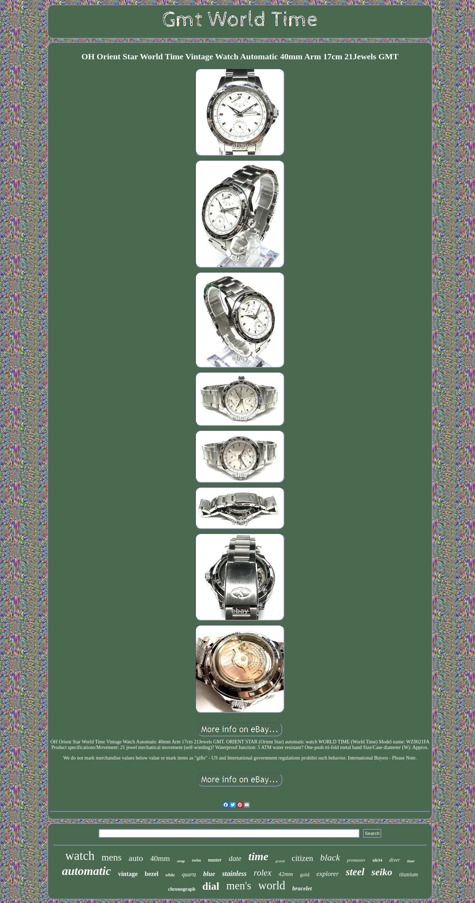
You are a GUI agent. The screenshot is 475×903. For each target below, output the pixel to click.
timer (411, 861)
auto (135, 858)
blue (209, 873)
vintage (128, 873)
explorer (327, 873)
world (271, 885)
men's (238, 885)
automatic (86, 870)
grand (279, 861)
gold (305, 874)
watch (80, 856)
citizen (302, 858)
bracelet (302, 888)
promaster (356, 860)
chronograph (182, 889)
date (235, 858)
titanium (408, 874)
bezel (151, 873)
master (215, 860)
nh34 (377, 860)
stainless (234, 873)
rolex (262, 872)
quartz (189, 874)
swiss (196, 860)
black (330, 857)
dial (210, 886)
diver (394, 860)
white (170, 874)
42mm (285, 874)
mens (111, 857)
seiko (381, 872)
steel (355, 871)
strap (181, 861)
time (259, 856)
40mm (160, 858)
